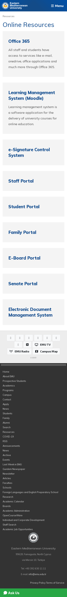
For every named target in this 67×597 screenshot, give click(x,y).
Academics (9, 385)
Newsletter (9, 473)
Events (6, 459)
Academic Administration (16, 510)
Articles (7, 478)
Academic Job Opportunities (18, 529)
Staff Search (9, 524)
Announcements (11, 445)
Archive (7, 455)
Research (8, 496)
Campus (7, 394)
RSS (5, 441)
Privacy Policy (38, 582)
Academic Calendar (13, 501)
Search (7, 427)
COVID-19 (8, 436)
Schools (7, 487)
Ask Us (11, 593)
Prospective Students (14, 381)
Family (6, 418)
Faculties (7, 482)
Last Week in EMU (12, 464)
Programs (8, 390)
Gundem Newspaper (14, 469)
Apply (6, 404)
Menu (57, 6)
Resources (8, 16)
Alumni (6, 422)
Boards (7, 506)
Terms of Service (55, 582)
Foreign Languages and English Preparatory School (30, 492)
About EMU (8, 376)
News (6, 408)
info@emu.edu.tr (37, 574)
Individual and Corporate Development (23, 520)
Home (6, 371)
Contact (7, 399)
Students (7, 413)
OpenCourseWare (13, 515)
